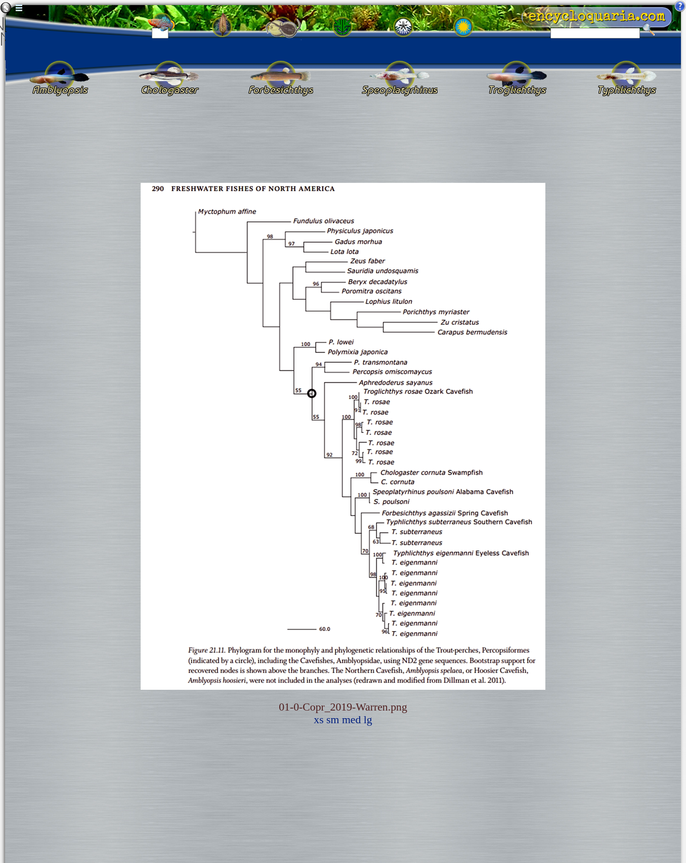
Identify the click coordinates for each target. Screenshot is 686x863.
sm (332, 720)
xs (318, 720)
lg (368, 720)
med (351, 720)
